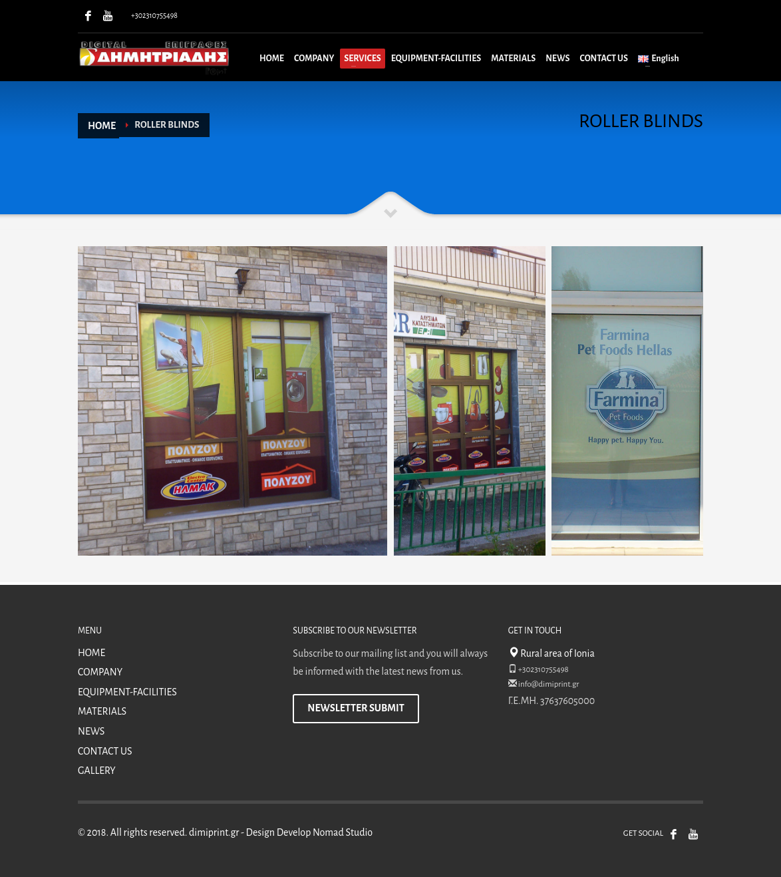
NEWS (91, 731)
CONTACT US (105, 751)
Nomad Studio (343, 832)
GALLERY (97, 770)
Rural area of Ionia (551, 653)
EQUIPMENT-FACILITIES (127, 692)
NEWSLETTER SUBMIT (355, 708)
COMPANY (100, 672)
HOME (91, 652)
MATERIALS (102, 711)
